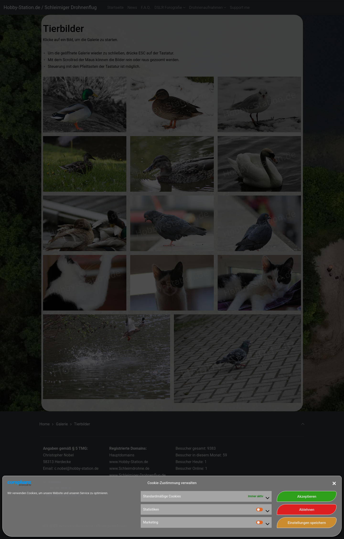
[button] (334, 483)
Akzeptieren (306, 496)
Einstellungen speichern (307, 523)
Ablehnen (306, 509)
